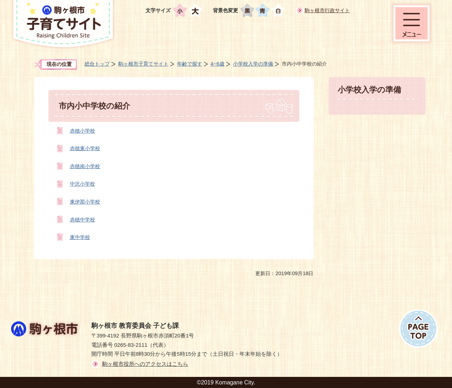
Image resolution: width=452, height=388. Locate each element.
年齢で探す (189, 64)
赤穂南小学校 (85, 166)
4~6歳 (217, 64)
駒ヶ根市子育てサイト (143, 64)
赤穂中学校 (82, 219)
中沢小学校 (82, 184)
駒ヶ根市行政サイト (327, 10)
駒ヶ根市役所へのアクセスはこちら (145, 364)
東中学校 (80, 237)
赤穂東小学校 (85, 148)
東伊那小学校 (85, 202)
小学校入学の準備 (253, 64)
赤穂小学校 (82, 131)
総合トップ (97, 64)
